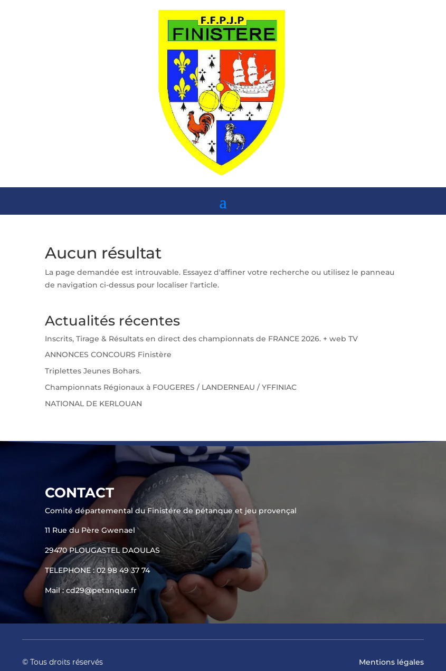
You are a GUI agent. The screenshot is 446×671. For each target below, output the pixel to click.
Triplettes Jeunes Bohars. (93, 371)
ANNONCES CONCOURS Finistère (108, 354)
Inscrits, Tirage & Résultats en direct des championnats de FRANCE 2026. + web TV (201, 338)
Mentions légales (391, 662)
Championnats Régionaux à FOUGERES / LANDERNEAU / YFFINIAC (171, 387)
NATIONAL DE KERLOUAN (93, 403)
